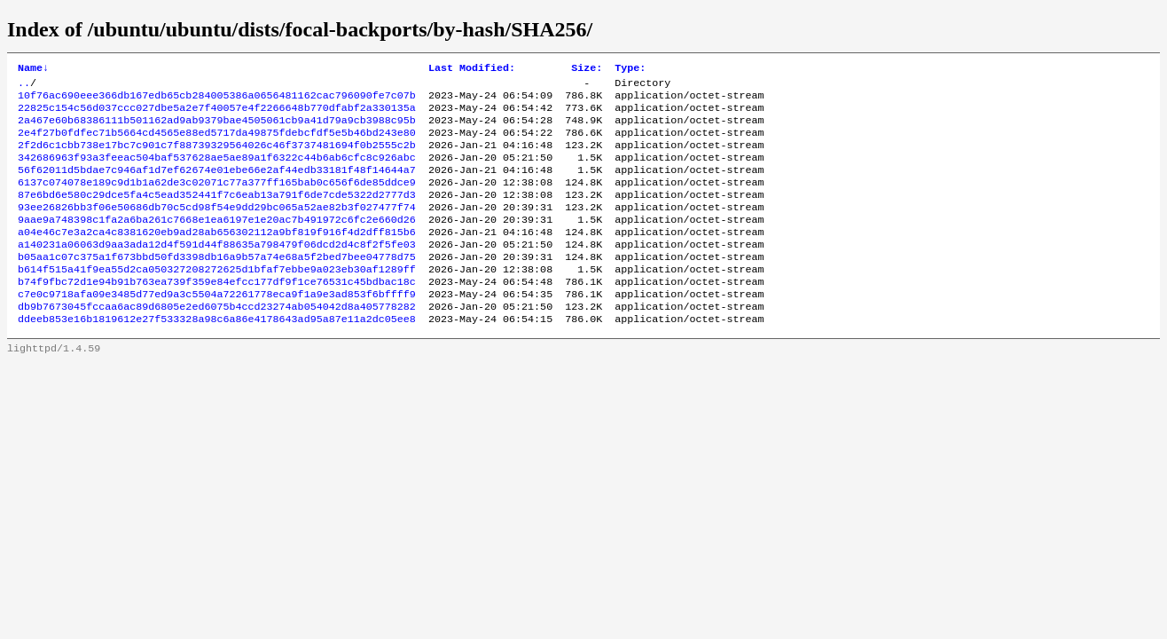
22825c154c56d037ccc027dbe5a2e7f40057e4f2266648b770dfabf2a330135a (217, 114)
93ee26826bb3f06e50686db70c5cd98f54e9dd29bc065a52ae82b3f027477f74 (217, 228)
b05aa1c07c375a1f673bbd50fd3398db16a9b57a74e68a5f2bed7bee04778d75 (217, 285)
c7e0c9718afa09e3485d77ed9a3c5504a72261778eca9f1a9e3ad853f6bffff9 (217, 327)
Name (33, 69)
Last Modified (471, 69)
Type (630, 69)
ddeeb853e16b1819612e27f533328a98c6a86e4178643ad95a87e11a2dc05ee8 (217, 356)
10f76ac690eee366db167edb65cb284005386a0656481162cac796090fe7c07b (217, 100)
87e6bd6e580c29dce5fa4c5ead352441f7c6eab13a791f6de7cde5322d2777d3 (217, 214)
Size (586, 69)
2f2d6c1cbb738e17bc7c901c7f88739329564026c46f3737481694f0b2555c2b (217, 157)
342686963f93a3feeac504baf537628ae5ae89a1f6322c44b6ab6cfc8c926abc (217, 171)
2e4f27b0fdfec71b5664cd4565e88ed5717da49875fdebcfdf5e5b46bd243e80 (217, 143)
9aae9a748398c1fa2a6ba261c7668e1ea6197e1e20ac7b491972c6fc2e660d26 (217, 242)
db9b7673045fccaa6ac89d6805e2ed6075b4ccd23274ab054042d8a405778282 (217, 342)
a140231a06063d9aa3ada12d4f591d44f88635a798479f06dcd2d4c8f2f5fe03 (217, 271)
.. (24, 86)
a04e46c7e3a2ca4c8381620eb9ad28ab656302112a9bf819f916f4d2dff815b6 (217, 256)
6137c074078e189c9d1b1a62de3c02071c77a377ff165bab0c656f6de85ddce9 (217, 200)
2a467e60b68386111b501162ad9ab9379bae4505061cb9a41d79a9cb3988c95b (217, 129)
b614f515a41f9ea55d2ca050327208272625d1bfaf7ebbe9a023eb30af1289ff (217, 299)
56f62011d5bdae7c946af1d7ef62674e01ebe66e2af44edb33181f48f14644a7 (217, 185)
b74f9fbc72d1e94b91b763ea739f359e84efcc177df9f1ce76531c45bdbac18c (217, 313)
